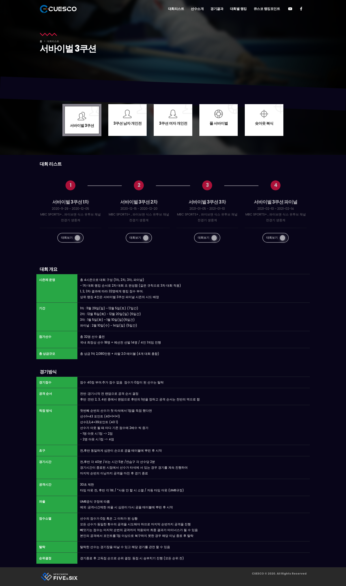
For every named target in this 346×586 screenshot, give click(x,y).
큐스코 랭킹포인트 (267, 8)
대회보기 (70, 246)
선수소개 (197, 8)
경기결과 (216, 8)
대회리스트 (176, 8)
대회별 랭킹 (238, 8)
